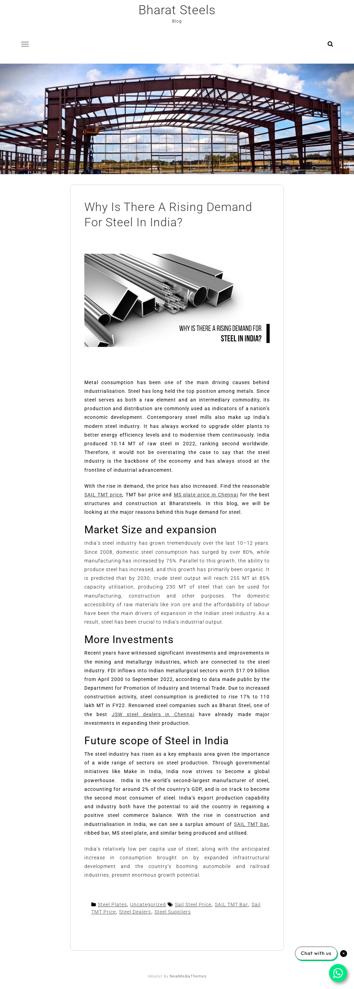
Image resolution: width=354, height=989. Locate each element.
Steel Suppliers (172, 912)
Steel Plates (112, 904)
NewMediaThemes (188, 976)
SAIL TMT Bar (231, 904)
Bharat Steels (177, 10)
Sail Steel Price (193, 904)
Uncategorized (148, 904)
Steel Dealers (135, 912)
